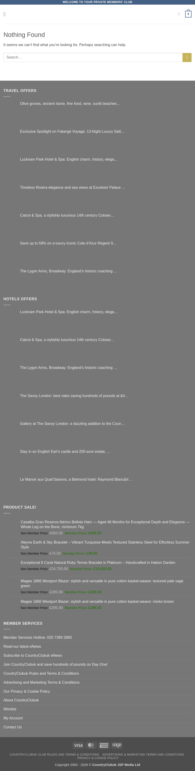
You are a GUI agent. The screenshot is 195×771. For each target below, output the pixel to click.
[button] (6, 14)
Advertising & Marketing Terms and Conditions (143, 754)
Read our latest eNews (22, 646)
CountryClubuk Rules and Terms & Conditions (41, 673)
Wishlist (9, 709)
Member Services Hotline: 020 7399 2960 (37, 637)
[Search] (180, 14)
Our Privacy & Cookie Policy (26, 691)
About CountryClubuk (21, 700)
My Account (13, 718)
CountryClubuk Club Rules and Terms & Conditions (54, 754)
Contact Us (12, 727)
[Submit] (187, 57)
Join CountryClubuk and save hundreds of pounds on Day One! (55, 664)
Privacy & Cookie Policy (98, 758)
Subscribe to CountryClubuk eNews (32, 655)
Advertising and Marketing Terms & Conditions (41, 682)
